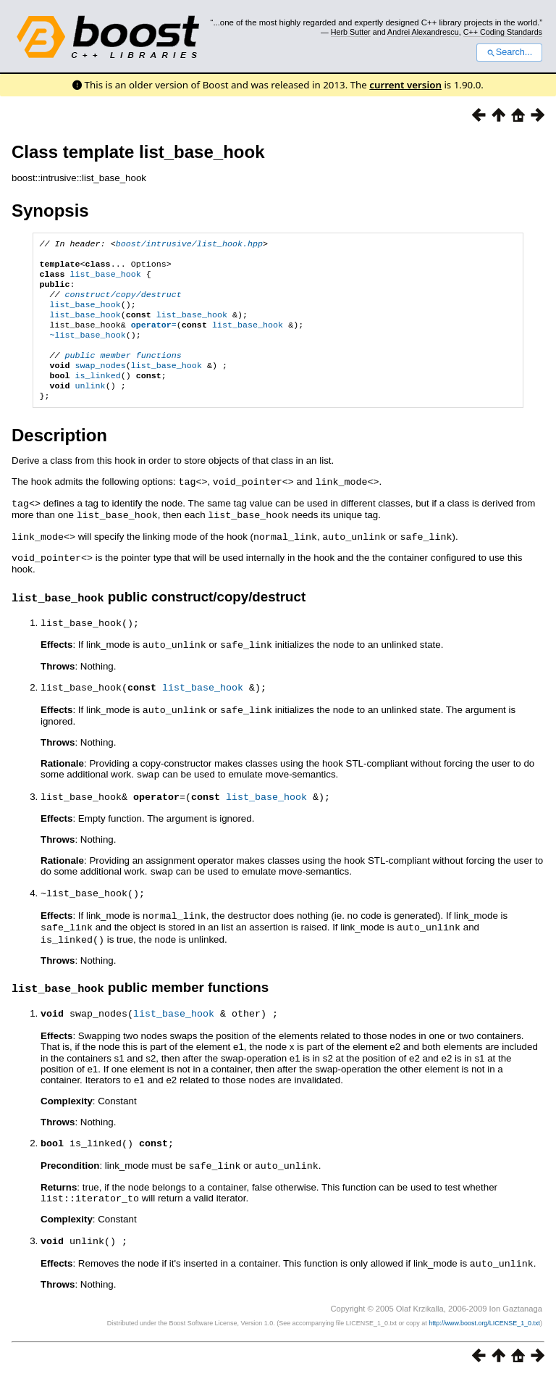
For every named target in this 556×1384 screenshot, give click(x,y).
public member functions (123, 372)
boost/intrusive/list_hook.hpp (189, 245)
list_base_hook (105, 279)
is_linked (98, 395)
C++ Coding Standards (502, 32)
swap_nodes (100, 384)
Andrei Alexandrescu (423, 32)
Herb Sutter (351, 32)
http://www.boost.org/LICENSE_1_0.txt (484, 1330)
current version (405, 84)
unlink (90, 407)
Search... (509, 52)
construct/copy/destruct (123, 303)
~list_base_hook (87, 349)
